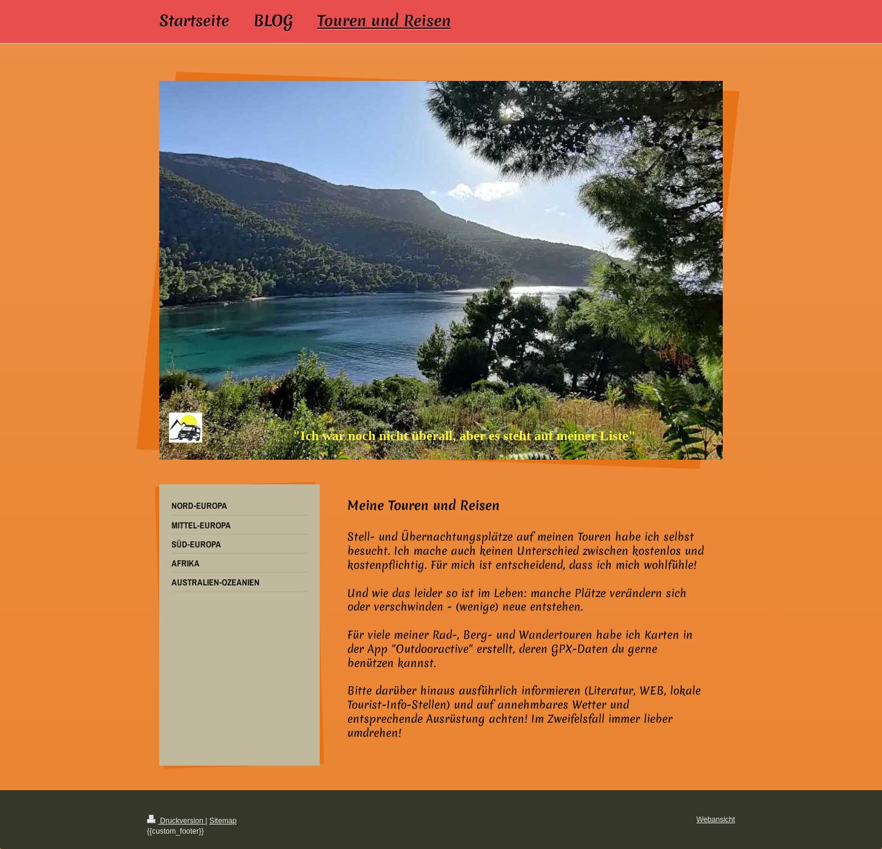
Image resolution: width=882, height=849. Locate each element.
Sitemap (222, 821)
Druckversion (176, 821)
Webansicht (715, 819)
